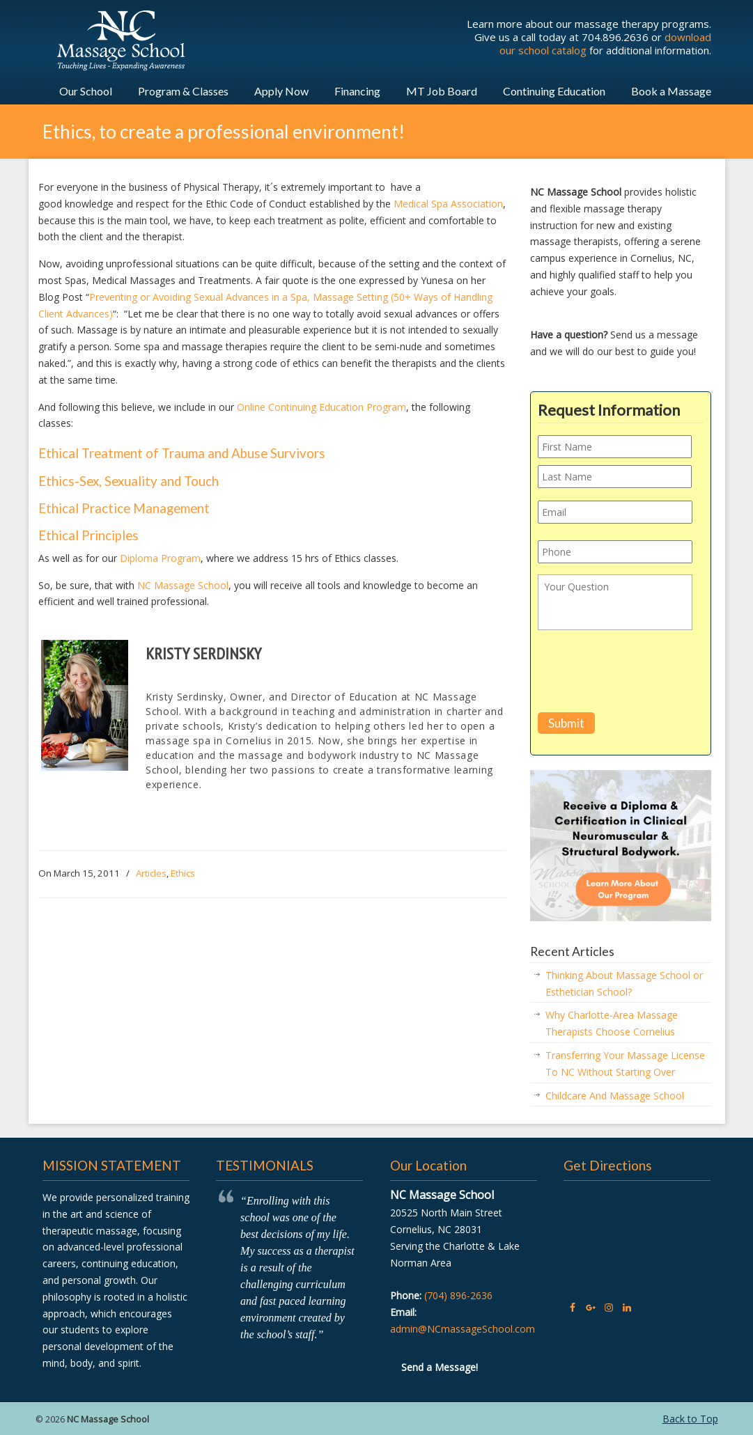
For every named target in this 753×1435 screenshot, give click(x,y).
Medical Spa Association (448, 203)
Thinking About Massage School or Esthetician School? (624, 983)
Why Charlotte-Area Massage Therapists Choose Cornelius (611, 1023)
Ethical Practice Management (124, 508)
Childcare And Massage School (614, 1095)
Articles (151, 873)
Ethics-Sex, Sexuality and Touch (128, 481)
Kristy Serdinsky (203, 653)
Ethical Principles (88, 535)
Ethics (183, 873)
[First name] (615, 446)
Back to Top (690, 1418)
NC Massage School (182, 585)
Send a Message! (439, 1367)
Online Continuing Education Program (321, 407)
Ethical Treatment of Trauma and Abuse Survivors (181, 453)
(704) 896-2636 (458, 1295)
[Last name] (615, 476)
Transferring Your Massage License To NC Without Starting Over (625, 1064)
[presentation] (644, 674)
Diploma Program (160, 558)
